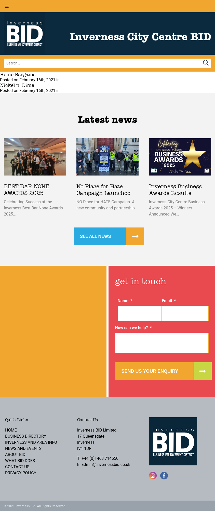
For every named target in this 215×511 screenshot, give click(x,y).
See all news (95, 236)
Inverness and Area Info (31, 442)
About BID (15, 454)
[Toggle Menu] (7, 6)
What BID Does (20, 460)
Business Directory (25, 436)
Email (169, 300)
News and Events (23, 448)
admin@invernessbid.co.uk (106, 464)
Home (11, 430)
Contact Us (17, 466)
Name (125, 300)
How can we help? (133, 327)
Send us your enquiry (150, 371)
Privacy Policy (20, 472)
